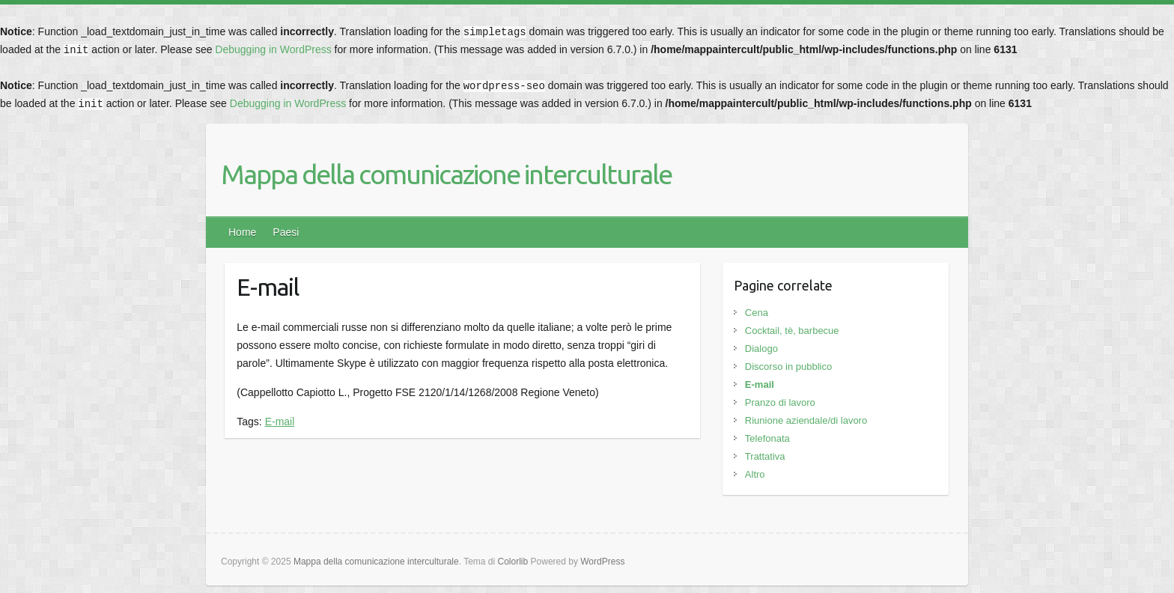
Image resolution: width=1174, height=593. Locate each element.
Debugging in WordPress (273, 49)
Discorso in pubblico (788, 366)
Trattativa (765, 456)
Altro (755, 474)
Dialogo (761, 348)
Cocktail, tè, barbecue (792, 330)
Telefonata (767, 438)
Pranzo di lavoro (780, 402)
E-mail (280, 422)
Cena (756, 312)
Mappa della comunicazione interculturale (446, 174)
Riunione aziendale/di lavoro (806, 420)
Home (242, 232)
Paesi (286, 232)
